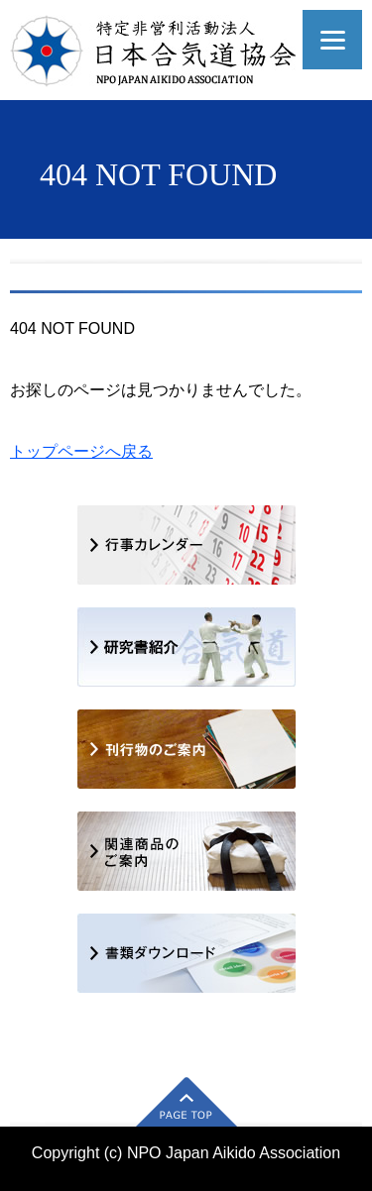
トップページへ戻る (81, 451)
